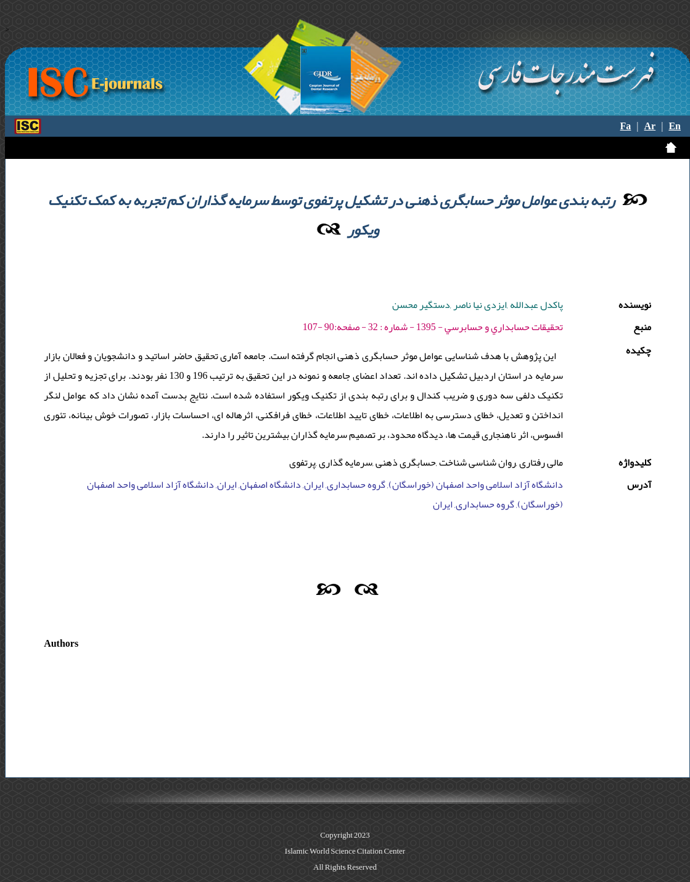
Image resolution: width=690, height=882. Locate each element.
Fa (625, 126)
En (674, 126)
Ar (650, 126)
